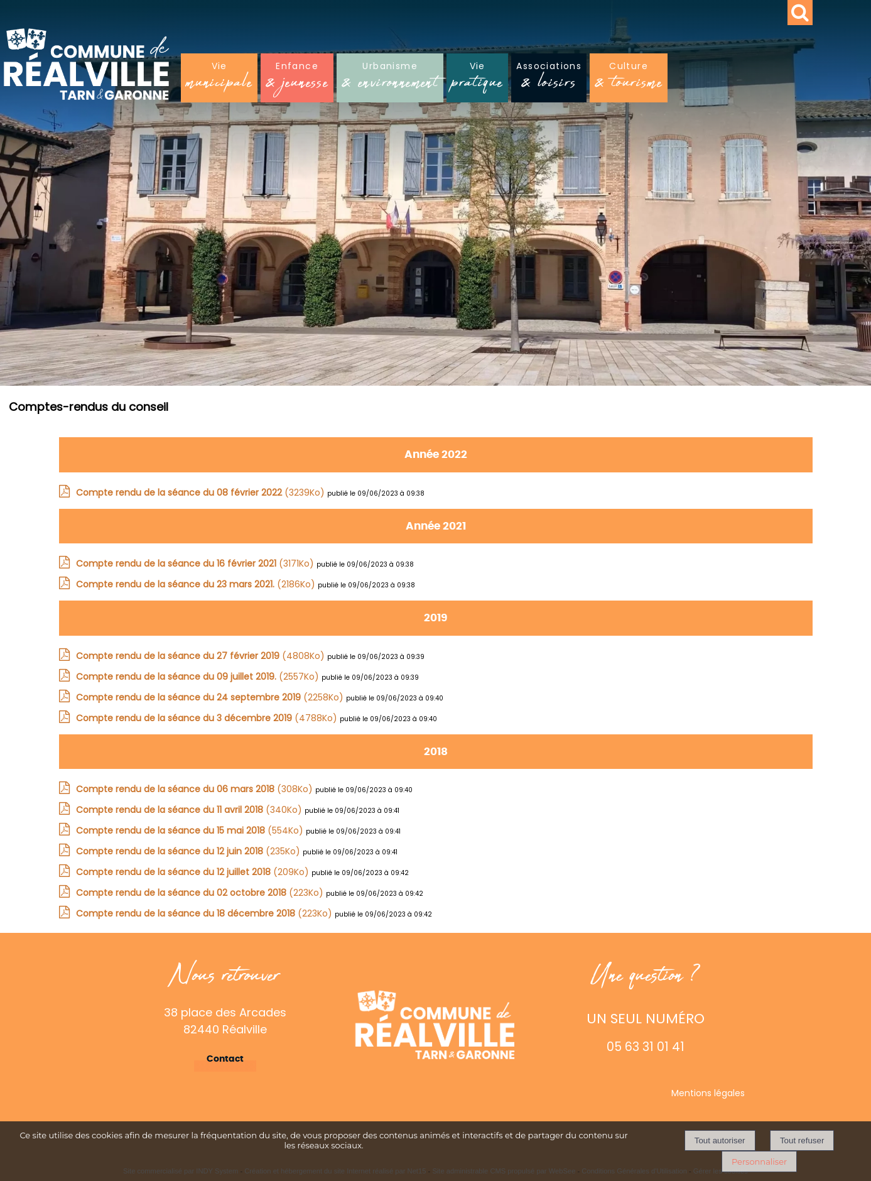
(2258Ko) (211, 697)
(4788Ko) (208, 718)
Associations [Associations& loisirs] (549, 79)
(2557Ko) (199, 676)
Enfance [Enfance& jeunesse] (297, 79)
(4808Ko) (201, 656)
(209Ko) (193, 872)
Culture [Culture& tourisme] (629, 79)
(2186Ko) (197, 584)
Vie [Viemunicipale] (219, 79)
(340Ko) (190, 809)
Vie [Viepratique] (477, 79)
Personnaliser (759, 1162)
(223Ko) (201, 892)
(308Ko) (195, 789)
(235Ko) (189, 851)
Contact (225, 1059)
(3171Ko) (196, 563)
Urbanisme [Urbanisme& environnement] (390, 79)
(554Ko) (191, 830)
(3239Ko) (201, 492)
